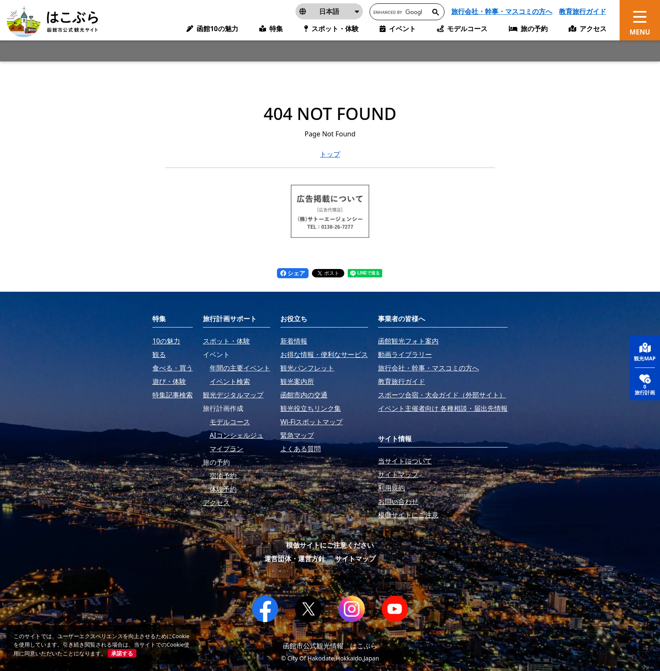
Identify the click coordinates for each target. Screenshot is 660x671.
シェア (293, 273)
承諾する (122, 653)
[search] (397, 12)
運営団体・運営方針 (294, 558)
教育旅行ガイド (582, 11)
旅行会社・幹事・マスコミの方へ (501, 11)
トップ (330, 154)
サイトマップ (355, 558)
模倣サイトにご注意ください (330, 545)
